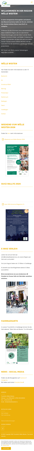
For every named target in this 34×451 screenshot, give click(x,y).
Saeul (2, 105)
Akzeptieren (6, 448)
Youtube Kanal (19, 382)
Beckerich (4, 76)
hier (9, 133)
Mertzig (3, 88)
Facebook (23, 378)
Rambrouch (4, 97)
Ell (2, 80)
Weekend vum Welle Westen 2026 (13, 139)
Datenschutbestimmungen (8, 420)
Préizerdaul (4, 93)
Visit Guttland (4, 413)
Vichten (3, 114)
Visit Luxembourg (5, 415)
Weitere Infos (6, 445)
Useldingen (4, 109)
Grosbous (4, 84)
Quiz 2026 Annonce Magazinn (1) (13, 204)
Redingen (4, 101)
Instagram (4, 380)
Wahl (9, 84)
